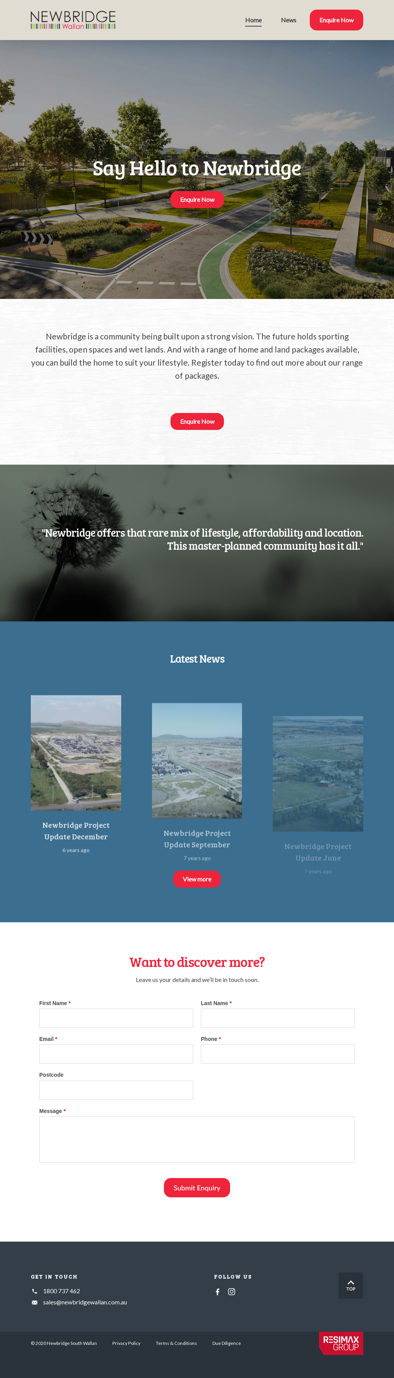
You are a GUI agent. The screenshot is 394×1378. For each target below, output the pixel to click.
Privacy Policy (126, 1343)
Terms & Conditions (176, 1343)
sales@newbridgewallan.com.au (85, 1302)
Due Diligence (226, 1343)
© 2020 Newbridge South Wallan (64, 1343)
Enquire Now (197, 199)
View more (197, 879)
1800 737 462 (61, 1290)
